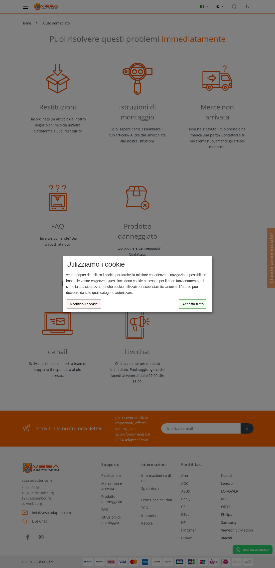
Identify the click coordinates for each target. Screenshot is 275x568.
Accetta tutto (193, 304)
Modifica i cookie (83, 304)
